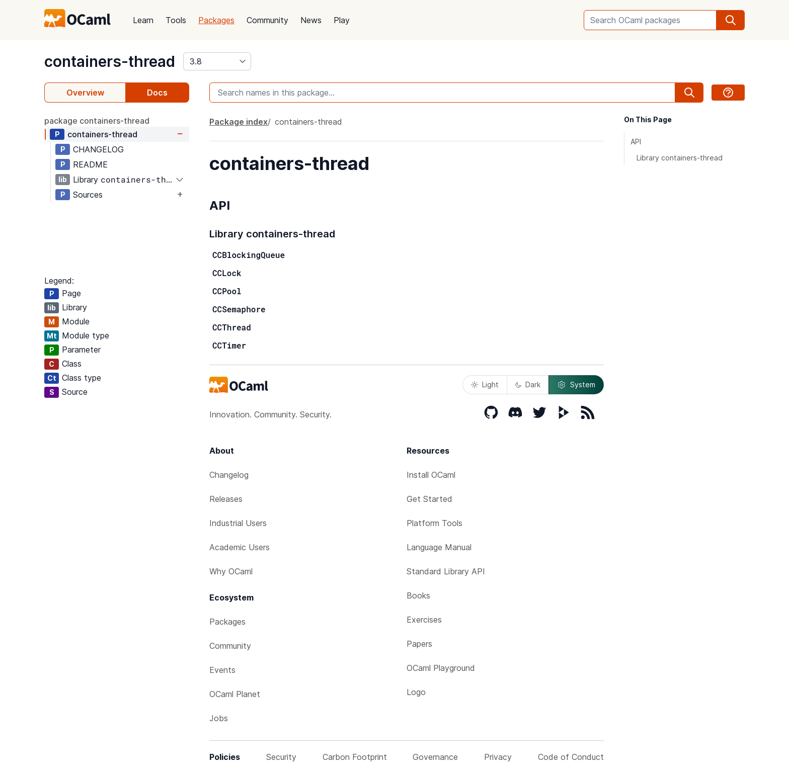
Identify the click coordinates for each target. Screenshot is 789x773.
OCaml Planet (234, 694)
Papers (419, 644)
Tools (176, 20)
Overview (85, 93)
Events (222, 670)
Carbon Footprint (355, 757)
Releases (226, 499)
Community (267, 20)
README (90, 164)
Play (342, 20)
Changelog (229, 475)
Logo (416, 692)
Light (485, 384)
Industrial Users (238, 523)
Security (281, 757)
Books (418, 595)
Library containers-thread (680, 157)
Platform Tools (434, 523)
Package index (238, 122)
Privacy (498, 757)
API (635, 141)
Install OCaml (431, 475)
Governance (435, 757)
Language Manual (439, 547)
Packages (216, 20)
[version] (217, 61)
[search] (731, 20)
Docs (157, 93)
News (311, 20)
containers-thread (109, 61)
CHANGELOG (98, 149)
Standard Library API (446, 571)
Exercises (424, 620)
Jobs (218, 718)
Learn (143, 20)
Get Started (429, 499)
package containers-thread (96, 121)
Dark (527, 384)
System (576, 384)
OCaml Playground (441, 668)
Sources (88, 195)
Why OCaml (231, 571)
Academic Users (239, 547)
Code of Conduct (571, 757)
